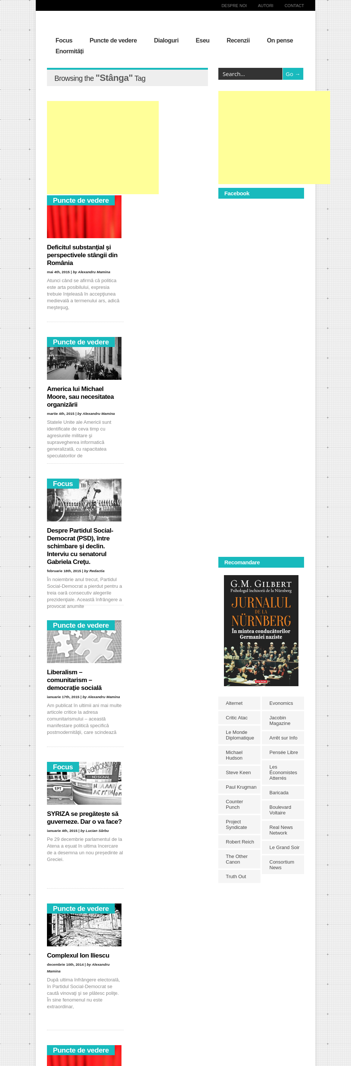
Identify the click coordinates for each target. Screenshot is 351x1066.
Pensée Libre (283, 752)
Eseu (202, 40)
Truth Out (236, 876)
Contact (294, 5)
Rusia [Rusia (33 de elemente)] (137, 1027)
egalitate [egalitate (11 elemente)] (124, 982)
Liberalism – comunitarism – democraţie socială (160, 396)
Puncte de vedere (113, 40)
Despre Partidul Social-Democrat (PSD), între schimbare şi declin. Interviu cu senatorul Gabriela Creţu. (80, 404)
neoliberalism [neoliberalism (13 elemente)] (129, 1018)
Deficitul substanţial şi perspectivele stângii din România (82, 254)
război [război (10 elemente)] (155, 1027)
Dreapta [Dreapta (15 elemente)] (152, 973)
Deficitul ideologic (73, 672)
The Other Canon (237, 859)
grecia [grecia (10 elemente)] (145, 982)
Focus (64, 40)
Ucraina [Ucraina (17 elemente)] (160, 1045)
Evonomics (281, 703)
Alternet (234, 703)
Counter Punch (234, 804)
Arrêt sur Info (283, 738)
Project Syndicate (236, 824)
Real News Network (281, 830)
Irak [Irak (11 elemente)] (146, 991)
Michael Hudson (234, 755)
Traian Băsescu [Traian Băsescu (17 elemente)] (131, 1045)
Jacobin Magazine (279, 720)
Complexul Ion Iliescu (164, 530)
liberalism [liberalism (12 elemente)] (125, 1000)
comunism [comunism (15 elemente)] (152, 964)
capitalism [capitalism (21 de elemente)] (126, 964)
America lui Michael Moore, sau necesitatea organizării (166, 254)
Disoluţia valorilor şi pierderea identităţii (161, 817)
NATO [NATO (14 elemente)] (138, 1009)
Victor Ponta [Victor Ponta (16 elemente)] (128, 1053)
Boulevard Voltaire (280, 810)
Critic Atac (237, 717)
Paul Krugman (241, 787)
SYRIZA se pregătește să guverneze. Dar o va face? (82, 538)
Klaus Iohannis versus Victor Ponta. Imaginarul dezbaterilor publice (82, 821)
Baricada (278, 792)
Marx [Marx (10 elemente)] (121, 1009)
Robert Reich (240, 842)
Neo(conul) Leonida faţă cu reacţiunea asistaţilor (167, 676)
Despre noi (234, 5)
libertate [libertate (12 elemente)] (149, 1000)
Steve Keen (238, 772)
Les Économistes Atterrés (283, 772)
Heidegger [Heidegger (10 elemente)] (126, 991)
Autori (265, 5)
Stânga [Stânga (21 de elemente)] (138, 1036)
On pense (280, 40)
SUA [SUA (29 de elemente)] (156, 1036)
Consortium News (281, 864)
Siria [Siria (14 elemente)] (120, 1036)
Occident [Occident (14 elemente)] (156, 1018)
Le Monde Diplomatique (240, 735)
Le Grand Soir (284, 847)
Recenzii (238, 40)
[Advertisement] (103, 147)
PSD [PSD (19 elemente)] (120, 1027)
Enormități (69, 51)
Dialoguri (166, 40)
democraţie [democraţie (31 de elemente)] (127, 973)
